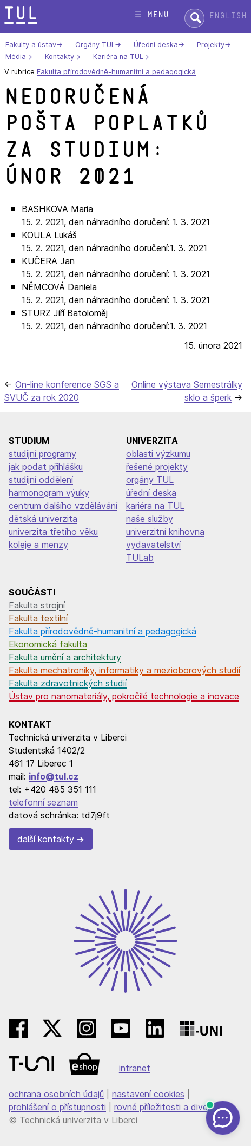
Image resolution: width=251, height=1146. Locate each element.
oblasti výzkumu (158, 453)
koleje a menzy (38, 544)
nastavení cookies (148, 1094)
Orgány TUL (95, 45)
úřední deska (151, 492)
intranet (134, 1068)
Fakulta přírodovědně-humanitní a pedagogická (116, 72)
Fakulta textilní (38, 618)
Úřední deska (156, 45)
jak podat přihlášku (46, 466)
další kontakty (45, 839)
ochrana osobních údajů (56, 1094)
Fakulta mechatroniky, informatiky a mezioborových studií (124, 670)
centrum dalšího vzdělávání (63, 505)
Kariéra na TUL (118, 57)
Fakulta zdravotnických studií (68, 683)
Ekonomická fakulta (48, 644)
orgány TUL (150, 479)
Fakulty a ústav (30, 45)
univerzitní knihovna (165, 531)
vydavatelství (153, 544)
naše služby (149, 518)
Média (15, 57)
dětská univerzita (43, 518)
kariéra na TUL (155, 505)
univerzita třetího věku (53, 531)
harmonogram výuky (49, 492)
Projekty (210, 45)
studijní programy (42, 453)
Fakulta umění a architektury (65, 657)
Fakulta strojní (37, 605)
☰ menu (152, 15)
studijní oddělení (41, 479)
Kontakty (59, 57)
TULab (140, 557)
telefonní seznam (43, 802)
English (228, 16)
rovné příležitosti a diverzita (170, 1107)
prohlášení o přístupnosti (57, 1107)
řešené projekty (157, 466)
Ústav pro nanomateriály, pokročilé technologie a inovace (124, 696)
